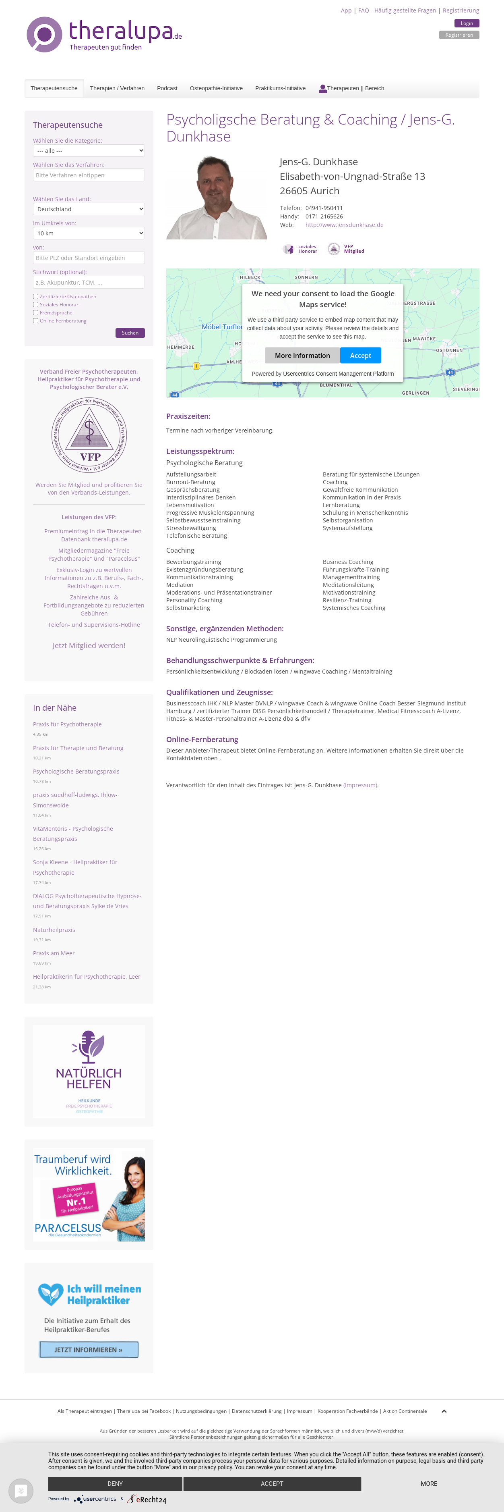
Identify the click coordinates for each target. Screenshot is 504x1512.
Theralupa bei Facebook (144, 1411)
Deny (115, 1484)
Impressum (299, 1411)
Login (467, 23)
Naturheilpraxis (54, 930)
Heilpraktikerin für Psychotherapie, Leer (86, 976)
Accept (360, 355)
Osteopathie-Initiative (216, 88)
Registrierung (461, 10)
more (429, 1484)
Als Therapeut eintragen (85, 1411)
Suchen (130, 332)
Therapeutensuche (54, 88)
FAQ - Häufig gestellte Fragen (397, 10)
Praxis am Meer (54, 953)
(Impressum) (360, 785)
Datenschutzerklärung (257, 1411)
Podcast (167, 88)
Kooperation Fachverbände (348, 1411)
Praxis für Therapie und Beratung (78, 748)
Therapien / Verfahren (117, 88)
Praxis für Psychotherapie (67, 724)
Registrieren (459, 34)
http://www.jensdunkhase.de (345, 225)
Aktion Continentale (405, 1411)
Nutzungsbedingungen (201, 1411)
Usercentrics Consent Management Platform (338, 373)
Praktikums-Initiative (280, 88)
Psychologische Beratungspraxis (76, 771)
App (346, 10)
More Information (302, 355)
